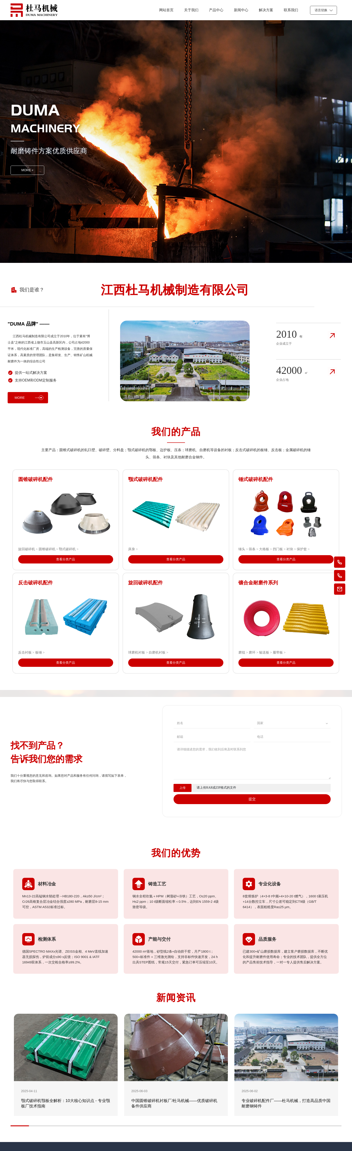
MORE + (27, 170)
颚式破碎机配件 (145, 479)
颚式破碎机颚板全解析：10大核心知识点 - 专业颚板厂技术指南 (65, 1103)
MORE (29, 397)
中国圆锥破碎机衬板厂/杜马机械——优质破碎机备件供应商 (174, 1103)
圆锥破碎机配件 (35, 479)
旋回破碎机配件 (145, 582)
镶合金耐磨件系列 (258, 582)
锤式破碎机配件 (255, 479)
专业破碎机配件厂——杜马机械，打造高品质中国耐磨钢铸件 (286, 1103)
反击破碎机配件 (35, 582)
